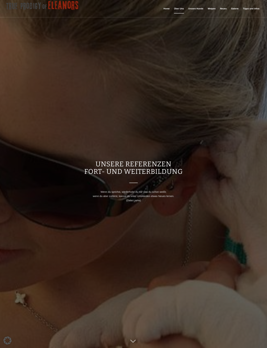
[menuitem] (166, 8)
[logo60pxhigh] (42, 8)
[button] (7, 340)
